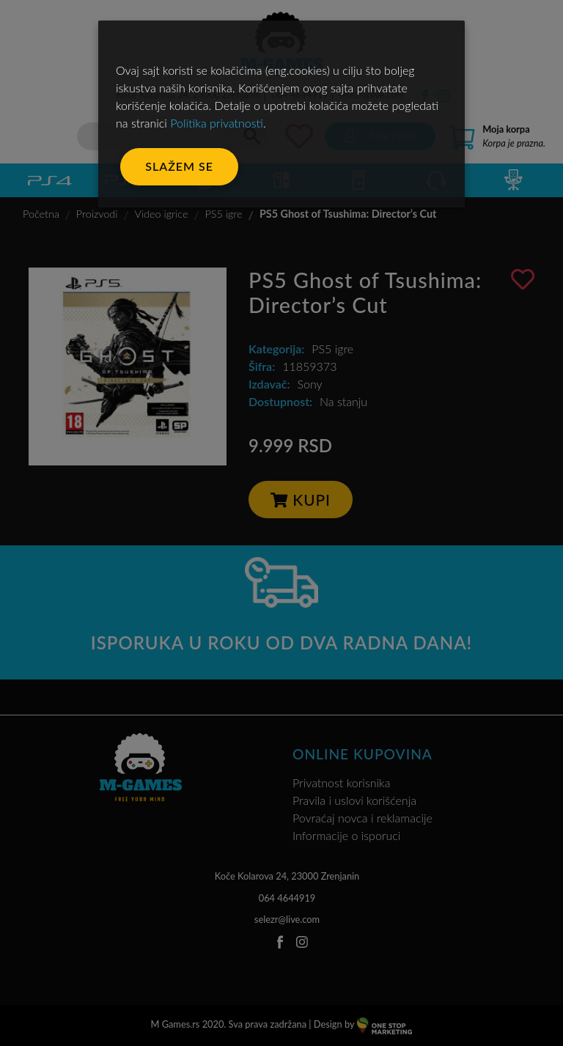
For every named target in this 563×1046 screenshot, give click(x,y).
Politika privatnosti (216, 123)
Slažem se (179, 166)
